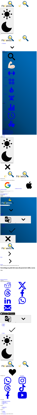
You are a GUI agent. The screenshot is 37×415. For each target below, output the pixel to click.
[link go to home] (14, 367)
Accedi (2, 136)
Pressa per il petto (10, 133)
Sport (20, 99)
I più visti (20, 108)
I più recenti (20, 116)
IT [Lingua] (16, 219)
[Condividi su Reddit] (7, 288)
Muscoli (20, 65)
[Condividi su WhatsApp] (22, 303)
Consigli (3, 135)
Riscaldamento (4, 131)
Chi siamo (3, 412)
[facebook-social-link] (7, 398)
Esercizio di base (10, 130)
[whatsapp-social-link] (7, 383)
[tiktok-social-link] (22, 391)
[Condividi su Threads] (7, 296)
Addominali (4, 129)
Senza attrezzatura (8, 134)
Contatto (3, 411)
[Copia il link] (9, 281)
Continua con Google (11, 188)
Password (1, 192)
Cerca (20, 57)
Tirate (4, 133)
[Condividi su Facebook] (22, 296)
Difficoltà (20, 90)
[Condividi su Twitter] (22, 288)
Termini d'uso (4, 407)
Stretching (7, 129)
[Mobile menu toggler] (0, 34)
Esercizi (10, 50)
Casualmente (20, 124)
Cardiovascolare (5, 130)
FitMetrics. (4, 413)
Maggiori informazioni (3, 279)
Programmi (4, 43)
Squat (6, 133)
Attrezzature (20, 74)
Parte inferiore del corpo (8, 132)
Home (1, 257)
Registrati (8, 196)
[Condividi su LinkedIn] (7, 303)
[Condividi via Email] (7, 311)
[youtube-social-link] (22, 398)
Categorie (20, 82)
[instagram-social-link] (22, 383)
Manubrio (4, 134)
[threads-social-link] (7, 391)
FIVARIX (22, 375)
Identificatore (2, 191)
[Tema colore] (6, 21)
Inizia (4, 136)
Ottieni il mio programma (6, 401)
